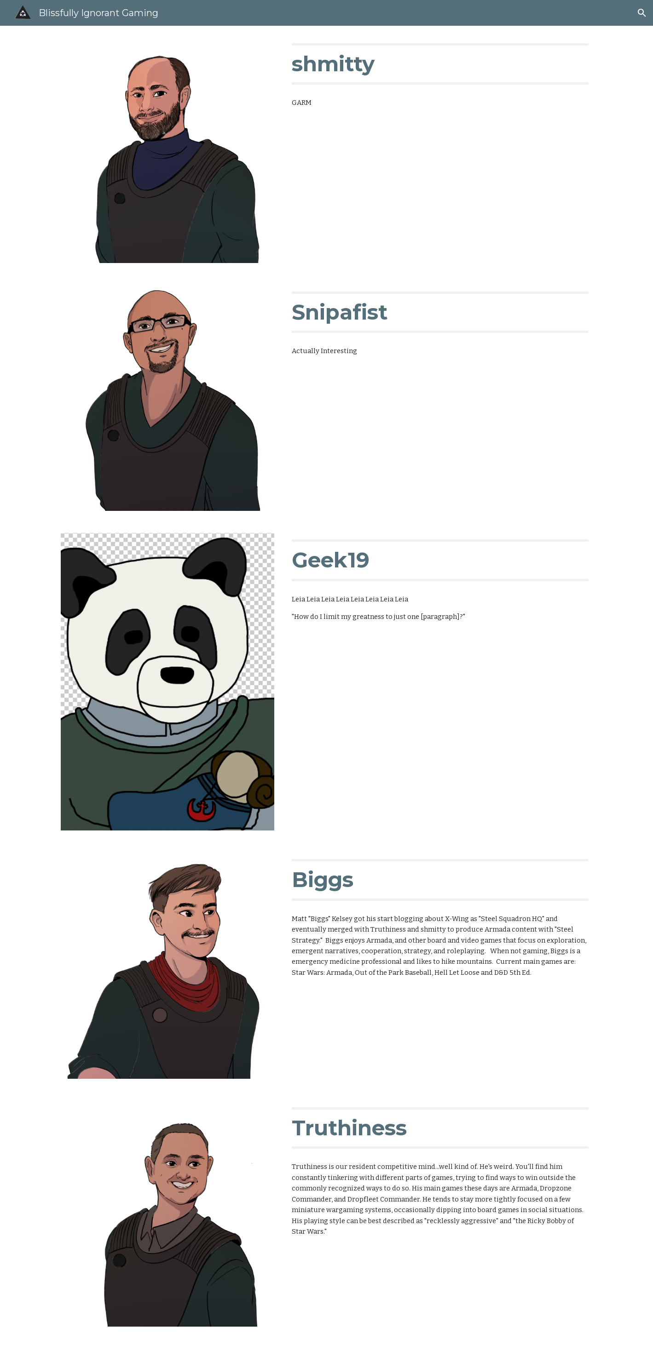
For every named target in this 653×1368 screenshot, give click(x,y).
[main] (440, 64)
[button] (642, 13)
